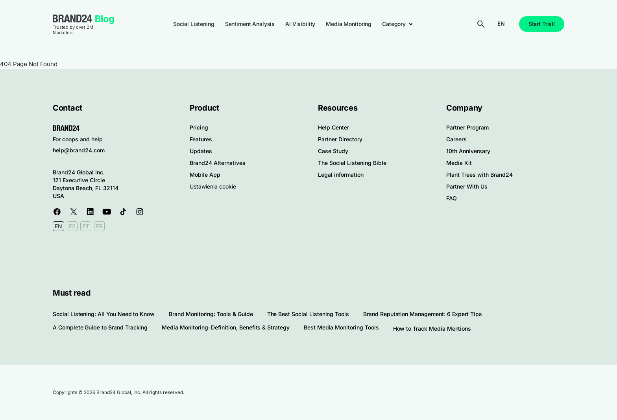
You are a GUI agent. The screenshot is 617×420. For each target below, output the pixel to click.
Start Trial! (541, 23)
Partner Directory (340, 139)
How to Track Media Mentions (432, 328)
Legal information (341, 174)
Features (201, 139)
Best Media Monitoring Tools (341, 327)
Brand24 (72, 18)
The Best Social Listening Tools (308, 314)
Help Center (333, 127)
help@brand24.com (79, 150)
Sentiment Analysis (250, 23)
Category (394, 23)
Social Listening (193, 23)
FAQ (451, 198)
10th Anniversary (468, 151)
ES (72, 226)
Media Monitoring (348, 23)
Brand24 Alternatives (218, 162)
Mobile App (205, 174)
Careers (456, 139)
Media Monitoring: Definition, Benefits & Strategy (226, 327)
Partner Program (467, 127)
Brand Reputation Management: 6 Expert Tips (422, 314)
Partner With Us (467, 186)
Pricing (199, 127)
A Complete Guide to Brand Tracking (100, 327)
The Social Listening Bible (352, 162)
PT (85, 226)
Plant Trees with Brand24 (479, 174)
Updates (201, 151)
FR (99, 226)
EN (501, 23)
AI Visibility (300, 23)
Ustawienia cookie (213, 186)
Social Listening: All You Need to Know (104, 314)
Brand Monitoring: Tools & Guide (211, 314)
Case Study (333, 151)
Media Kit (459, 162)
